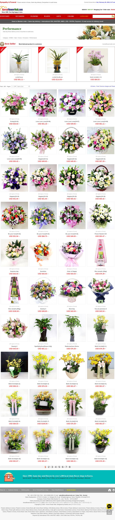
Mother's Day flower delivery (56, 513)
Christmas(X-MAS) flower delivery (74, 513)
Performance (33, 38)
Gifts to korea (64, 508)
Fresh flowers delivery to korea (98, 510)
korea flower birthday (42, 508)
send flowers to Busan (52, 511)
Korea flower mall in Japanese (36, 511)
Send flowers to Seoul (65, 511)
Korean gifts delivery (44, 510)
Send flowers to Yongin (78, 511)
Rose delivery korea (31, 510)
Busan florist (97, 511)
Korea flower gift (30, 508)
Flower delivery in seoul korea (77, 508)
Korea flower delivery (83, 510)
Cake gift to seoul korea (57, 510)
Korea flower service (70, 510)
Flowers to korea (20, 508)
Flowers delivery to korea (8, 508)
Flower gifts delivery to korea (17, 510)
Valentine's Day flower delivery (39, 513)
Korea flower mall (22, 511)
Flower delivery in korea (93, 508)
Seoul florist (89, 511)
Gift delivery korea (54, 508)
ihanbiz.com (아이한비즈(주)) (72, 504)
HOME (11, 38)
